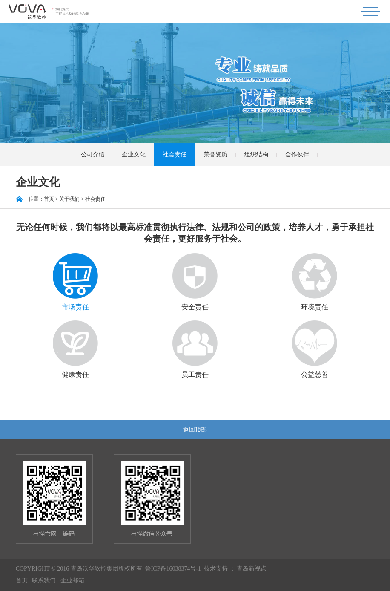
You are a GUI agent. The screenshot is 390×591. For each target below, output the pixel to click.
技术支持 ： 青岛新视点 (235, 568)
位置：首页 (35, 199)
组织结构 (256, 154)
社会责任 (174, 154)
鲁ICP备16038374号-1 (173, 568)
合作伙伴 (297, 154)
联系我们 (44, 580)
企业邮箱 (72, 580)
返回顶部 (195, 430)
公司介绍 (93, 154)
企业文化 (134, 154)
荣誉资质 (215, 154)
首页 (22, 580)
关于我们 (69, 199)
